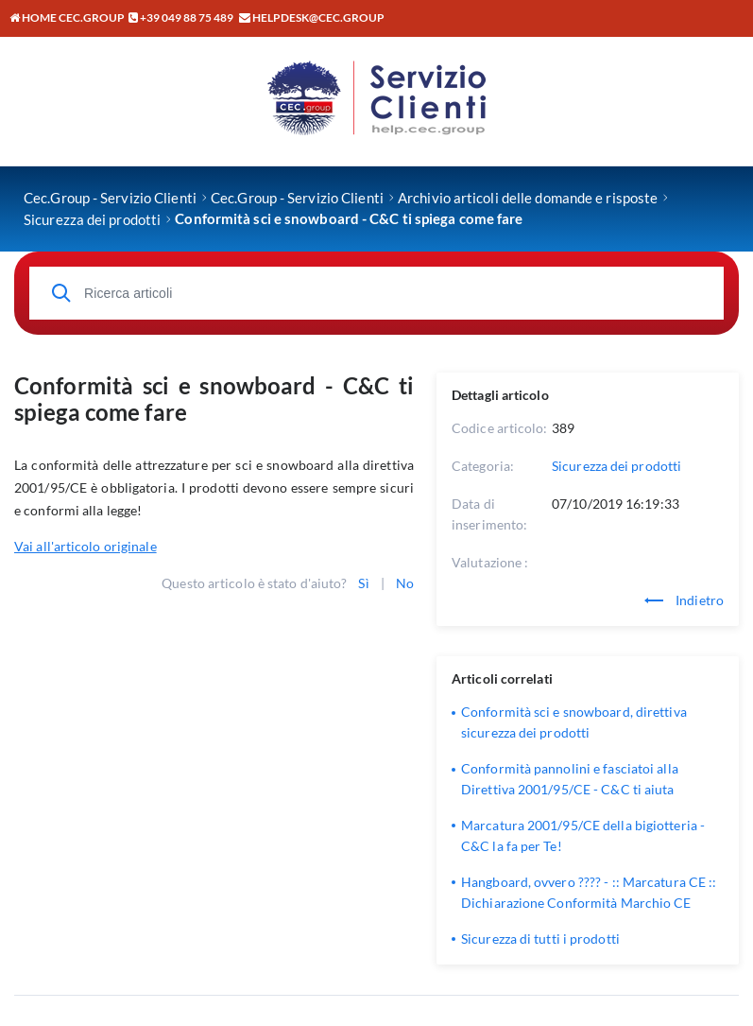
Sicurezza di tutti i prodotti (540, 938)
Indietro (684, 600)
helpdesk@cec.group (318, 17)
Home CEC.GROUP (67, 17)
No (405, 583)
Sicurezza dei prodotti (616, 466)
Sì (363, 583)
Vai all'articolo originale (85, 546)
